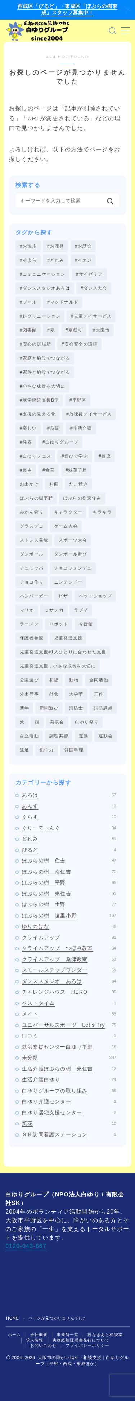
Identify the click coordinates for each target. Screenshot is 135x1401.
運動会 (106, 736)
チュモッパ (32, 568)
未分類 (69, 1057)
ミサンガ (54, 610)
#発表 (26, 442)
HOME (12, 1318)
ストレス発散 (34, 540)
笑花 (69, 1123)
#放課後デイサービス (89, 414)
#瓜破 (53, 428)
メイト (69, 1014)
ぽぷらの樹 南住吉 (69, 872)
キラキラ (102, 512)
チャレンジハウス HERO (69, 992)
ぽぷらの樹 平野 (69, 882)
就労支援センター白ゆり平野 (69, 1047)
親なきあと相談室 (105, 1334)
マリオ (27, 610)
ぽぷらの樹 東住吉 (69, 893)
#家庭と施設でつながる (45, 358)
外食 (54, 694)
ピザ (63, 596)
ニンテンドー (68, 582)
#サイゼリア (89, 274)
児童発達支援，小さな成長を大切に (58, 666)
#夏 (51, 330)
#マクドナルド (62, 302)
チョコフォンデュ (73, 568)
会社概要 (39, 1334)
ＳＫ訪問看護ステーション (69, 1134)
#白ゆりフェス (35, 456)
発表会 (57, 722)
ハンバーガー (34, 596)
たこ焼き (78, 484)
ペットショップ (95, 596)
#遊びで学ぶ (75, 456)
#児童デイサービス (91, 316)
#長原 (105, 456)
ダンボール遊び (70, 554)
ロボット (58, 624)
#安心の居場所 (35, 344)
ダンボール (32, 554)
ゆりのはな (69, 926)
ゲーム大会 (66, 526)
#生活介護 (81, 428)
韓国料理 (74, 750)
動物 (73, 680)
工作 (98, 694)
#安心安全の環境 (80, 344)
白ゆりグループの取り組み (69, 1090)
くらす (69, 817)
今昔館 (86, 624)
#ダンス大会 (94, 288)
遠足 (24, 750)
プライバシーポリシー (87, 1345)
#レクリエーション (40, 316)
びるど (69, 850)
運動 (83, 736)
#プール (28, 302)
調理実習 (58, 736)
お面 (54, 484)
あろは (69, 795)
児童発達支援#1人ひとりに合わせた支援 (63, 652)
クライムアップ (69, 937)
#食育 (48, 470)
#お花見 (55, 246)
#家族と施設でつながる (45, 372)
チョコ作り (32, 582)
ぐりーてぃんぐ (69, 828)
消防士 (76, 708)
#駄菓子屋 (76, 470)
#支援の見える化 (38, 414)
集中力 (47, 750)
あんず (69, 806)
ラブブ (81, 610)
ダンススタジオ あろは (69, 981)
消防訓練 (103, 708)
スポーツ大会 (73, 540)
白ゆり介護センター (69, 1101)
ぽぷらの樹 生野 (69, 904)
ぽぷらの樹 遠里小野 (69, 915)
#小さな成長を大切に (43, 386)
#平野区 (77, 400)
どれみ (69, 839)
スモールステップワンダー (69, 970)
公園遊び (29, 680)
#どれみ (55, 260)
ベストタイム (69, 1003)
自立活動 (29, 736)
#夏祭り (74, 330)
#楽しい (28, 428)
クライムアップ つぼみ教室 (69, 948)
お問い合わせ (43, 1345)
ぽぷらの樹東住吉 (82, 498)
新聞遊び (49, 708)
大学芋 (76, 694)
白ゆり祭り (87, 722)
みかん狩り (32, 512)
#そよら (28, 260)
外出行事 (29, 694)
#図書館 (28, 330)
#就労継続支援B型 (39, 400)
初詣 (54, 680)
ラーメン (29, 624)
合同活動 (98, 680)
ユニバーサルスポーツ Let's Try (69, 1025)
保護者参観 (32, 638)
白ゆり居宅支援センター (69, 1112)
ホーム (14, 1334)
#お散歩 (28, 246)
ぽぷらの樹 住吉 (69, 860)
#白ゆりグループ (60, 442)
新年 (24, 708)
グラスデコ (32, 526)
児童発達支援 (68, 638)
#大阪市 (101, 330)
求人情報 (35, 1340)
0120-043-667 (25, 1246)
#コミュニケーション (43, 274)
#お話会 (83, 246)
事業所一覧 (67, 1334)
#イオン (83, 260)
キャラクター (68, 512)
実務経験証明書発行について (81, 1340)
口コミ (69, 1036)
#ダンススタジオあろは (45, 288)
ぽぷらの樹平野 (36, 498)
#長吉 (26, 470)
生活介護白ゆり (69, 1079)
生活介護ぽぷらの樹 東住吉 (69, 1069)
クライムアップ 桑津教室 (69, 959)
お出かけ (29, 484)
